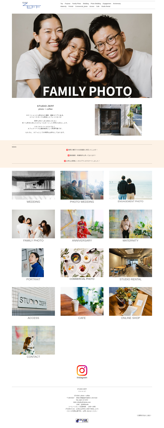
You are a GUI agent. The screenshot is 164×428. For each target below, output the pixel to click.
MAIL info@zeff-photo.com (82, 402)
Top (61, 3)
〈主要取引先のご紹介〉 (144, 415)
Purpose (67, 3)
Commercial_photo (81, 6)
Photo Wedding (96, 3)
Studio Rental (105, 6)
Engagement (107, 3)
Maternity (63, 6)
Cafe (97, 6)
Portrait (71, 6)
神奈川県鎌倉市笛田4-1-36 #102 (86, 398)
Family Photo (76, 3)
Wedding (86, 3)
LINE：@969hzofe (82, 404)
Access (92, 6)
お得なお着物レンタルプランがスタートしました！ (83, 161)
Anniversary (117, 3)
